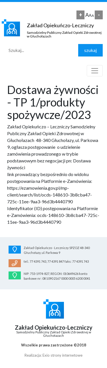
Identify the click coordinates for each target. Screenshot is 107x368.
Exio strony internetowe (62, 355)
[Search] (41, 50)
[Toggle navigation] (95, 70)
